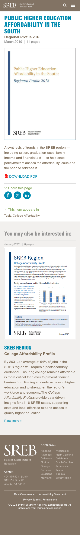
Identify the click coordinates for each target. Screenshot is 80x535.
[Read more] (40, 95)
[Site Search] (64, 5)
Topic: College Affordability (22, 215)
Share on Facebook (8, 195)
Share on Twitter (17, 195)
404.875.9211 (12, 476)
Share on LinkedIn (27, 195)
